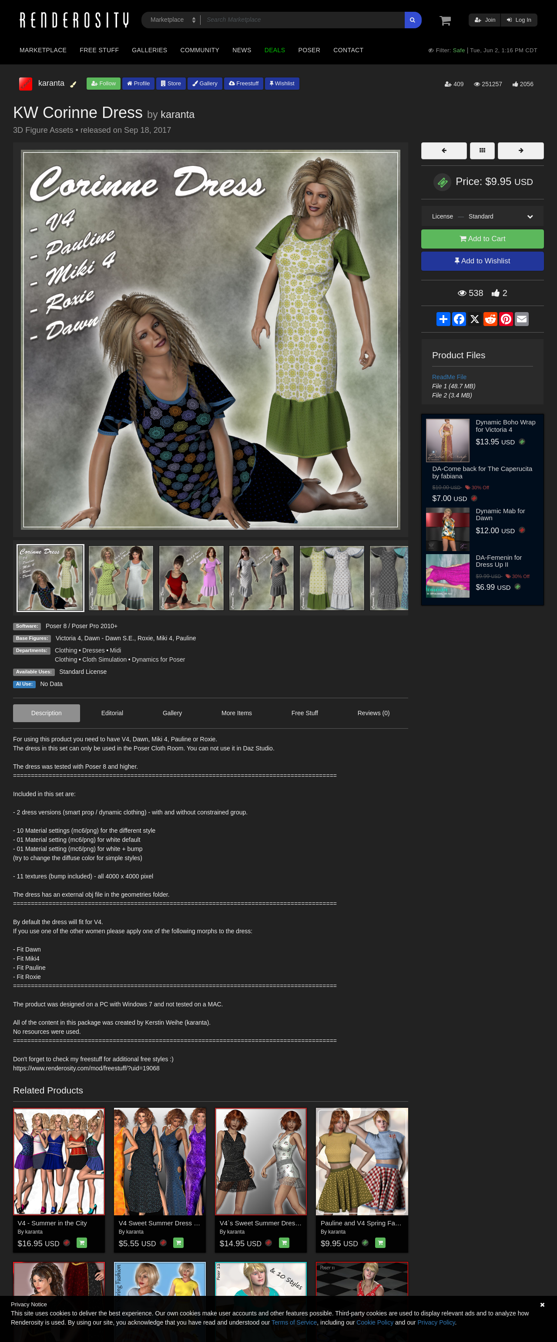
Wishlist (282, 83)
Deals (275, 50)
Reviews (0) (374, 713)
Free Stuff (99, 50)
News (241, 50)
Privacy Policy (436, 1322)
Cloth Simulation (104, 659)
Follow (103, 83)
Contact (348, 50)
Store (171, 83)
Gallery (205, 83)
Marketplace (43, 50)
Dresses (93, 650)
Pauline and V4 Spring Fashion (366, 1223)
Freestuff (244, 83)
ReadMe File (449, 376)
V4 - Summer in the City (52, 1223)
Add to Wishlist (482, 261)
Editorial (112, 713)
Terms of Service (294, 1322)
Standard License (83, 671)
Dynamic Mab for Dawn (500, 514)
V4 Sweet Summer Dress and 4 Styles (174, 1223)
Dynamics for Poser (158, 659)
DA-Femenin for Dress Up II (499, 561)
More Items (236, 713)
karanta (178, 114)
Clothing (66, 650)
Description (46, 713)
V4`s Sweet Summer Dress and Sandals (278, 1223)
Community (200, 50)
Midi (115, 650)
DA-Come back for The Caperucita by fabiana (483, 472)
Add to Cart (483, 239)
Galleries (149, 50)
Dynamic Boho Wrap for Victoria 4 (506, 425)
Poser (309, 50)
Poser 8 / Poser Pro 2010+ (81, 625)
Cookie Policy (374, 1322)
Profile (138, 83)
